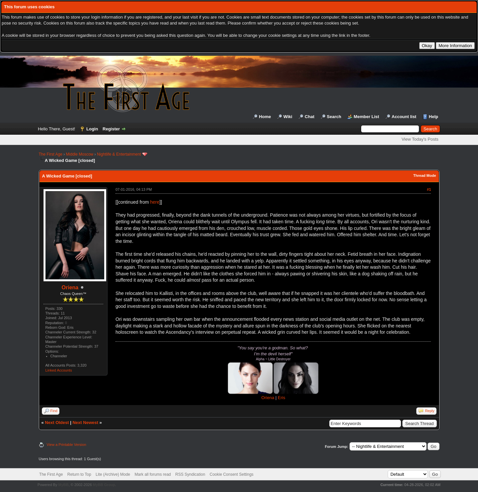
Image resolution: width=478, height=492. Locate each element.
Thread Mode (424, 175)
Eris (281, 397)
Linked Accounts (58, 370)
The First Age (50, 154)
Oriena (70, 287)
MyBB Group (104, 485)
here (154, 202)
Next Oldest (57, 422)
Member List (366, 116)
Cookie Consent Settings (231, 474)
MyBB (63, 485)
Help (433, 116)
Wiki (287, 116)
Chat (309, 116)
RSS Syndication (190, 474)
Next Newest (85, 422)
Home (265, 116)
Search (334, 116)
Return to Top (79, 474)
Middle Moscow (80, 154)
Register (111, 128)
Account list (404, 116)
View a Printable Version (66, 445)
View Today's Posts (420, 139)
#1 (429, 189)
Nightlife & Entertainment (119, 154)
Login (92, 128)
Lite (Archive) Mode (113, 474)
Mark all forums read (152, 474)
